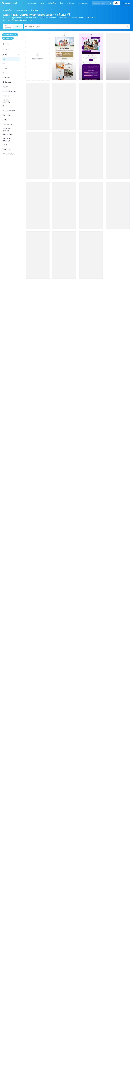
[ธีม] (19, 55)
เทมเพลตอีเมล (7, 10)
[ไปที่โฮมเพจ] (8, 3)
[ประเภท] (19, 44)
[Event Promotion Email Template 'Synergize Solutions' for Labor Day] (118, 56)
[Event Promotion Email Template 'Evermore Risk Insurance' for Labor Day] (64, 106)
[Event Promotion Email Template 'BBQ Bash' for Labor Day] (38, 155)
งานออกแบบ (8, 27)
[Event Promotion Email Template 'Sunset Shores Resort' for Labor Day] (91, 106)
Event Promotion (21, 10)
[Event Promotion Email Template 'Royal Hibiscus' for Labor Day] (91, 155)
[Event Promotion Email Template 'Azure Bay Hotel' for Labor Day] (38, 106)
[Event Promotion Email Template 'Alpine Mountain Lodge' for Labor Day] (118, 106)
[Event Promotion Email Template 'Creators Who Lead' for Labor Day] (118, 155)
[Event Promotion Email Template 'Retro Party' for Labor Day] (38, 255)
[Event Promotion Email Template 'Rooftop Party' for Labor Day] (118, 205)
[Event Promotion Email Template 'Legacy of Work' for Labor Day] (64, 155)
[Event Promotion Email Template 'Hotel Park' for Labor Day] (64, 56)
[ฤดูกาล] (19, 49)
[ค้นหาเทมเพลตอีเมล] (75, 26)
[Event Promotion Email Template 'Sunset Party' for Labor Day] (91, 255)
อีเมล (18, 27)
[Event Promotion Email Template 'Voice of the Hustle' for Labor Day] (64, 255)
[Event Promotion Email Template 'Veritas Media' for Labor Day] (91, 56)
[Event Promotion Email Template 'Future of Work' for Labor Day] (64, 205)
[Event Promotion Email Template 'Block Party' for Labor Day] (91, 205)
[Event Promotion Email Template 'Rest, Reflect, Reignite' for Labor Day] (38, 205)
